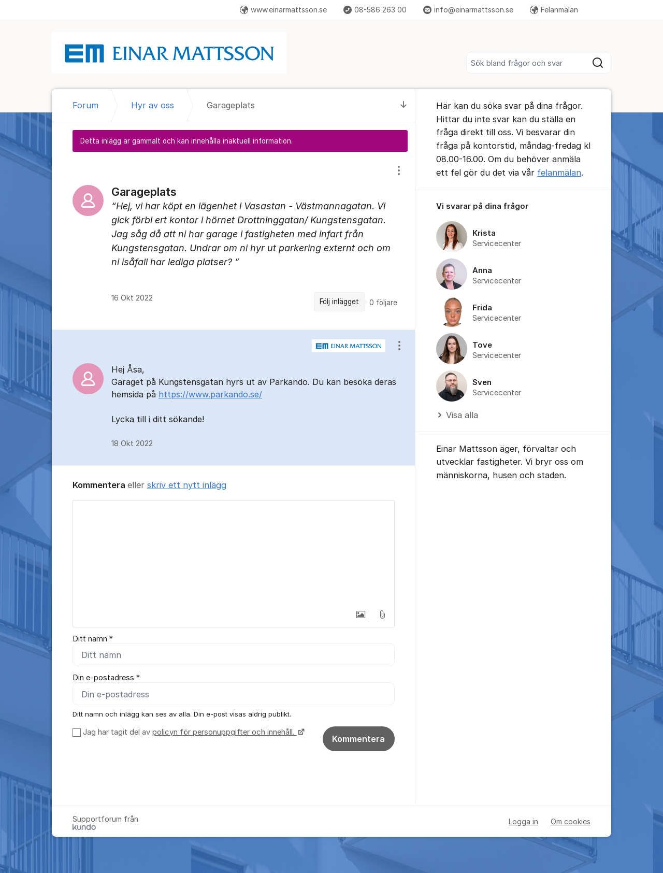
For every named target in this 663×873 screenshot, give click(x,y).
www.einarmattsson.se (283, 9)
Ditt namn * (93, 638)
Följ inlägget (339, 301)
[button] (360, 614)
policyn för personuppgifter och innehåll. (224, 732)
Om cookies (570, 821)
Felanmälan (554, 9)
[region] (233, 240)
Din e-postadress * (106, 678)
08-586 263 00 (375, 9)
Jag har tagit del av (192, 732)
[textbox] (233, 552)
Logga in (523, 821)
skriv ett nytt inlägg (186, 485)
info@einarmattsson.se (468, 9)
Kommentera (358, 739)
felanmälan (559, 172)
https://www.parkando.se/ (210, 394)
